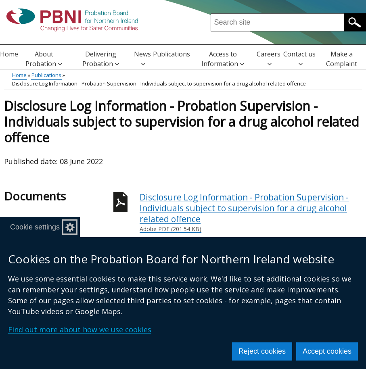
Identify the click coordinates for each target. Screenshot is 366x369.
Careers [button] (268, 58)
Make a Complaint (341, 59)
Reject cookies (262, 351)
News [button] (142, 58)
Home (9, 54)
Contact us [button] (299, 58)
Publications (171, 54)
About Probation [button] (43, 59)
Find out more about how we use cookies (79, 329)
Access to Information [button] (222, 59)
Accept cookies (327, 351)
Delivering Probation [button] (100, 59)
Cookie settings (35, 227)
